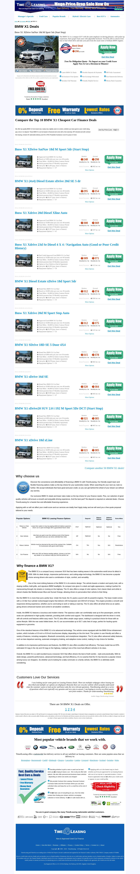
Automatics (115, 16)
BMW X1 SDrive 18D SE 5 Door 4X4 (40, 344)
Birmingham (25, 760)
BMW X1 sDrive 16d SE (31, 376)
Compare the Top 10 (29, 120)
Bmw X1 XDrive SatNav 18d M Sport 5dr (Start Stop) (52, 149)
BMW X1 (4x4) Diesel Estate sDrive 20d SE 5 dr (48, 181)
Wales (117, 760)
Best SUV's (101, 16)
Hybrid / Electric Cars (82, 16)
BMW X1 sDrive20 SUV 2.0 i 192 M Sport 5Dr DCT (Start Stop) (59, 408)
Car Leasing (23, 21)
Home (16, 21)
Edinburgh (52, 760)
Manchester (94, 760)
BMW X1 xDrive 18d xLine (33, 440)
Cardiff (44, 760)
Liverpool (84, 760)
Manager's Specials (26, 16)
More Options (89, 170)
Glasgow (61, 760)
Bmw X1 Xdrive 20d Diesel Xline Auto (41, 213)
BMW (29, 21)
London (77, 760)
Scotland (102, 760)
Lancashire (69, 760)
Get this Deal (108, 57)
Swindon (110, 760)
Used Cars (43, 16)
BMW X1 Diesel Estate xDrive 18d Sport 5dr (45, 281)
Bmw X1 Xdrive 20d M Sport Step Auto (42, 313)
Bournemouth (36, 760)
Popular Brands (59, 16)
